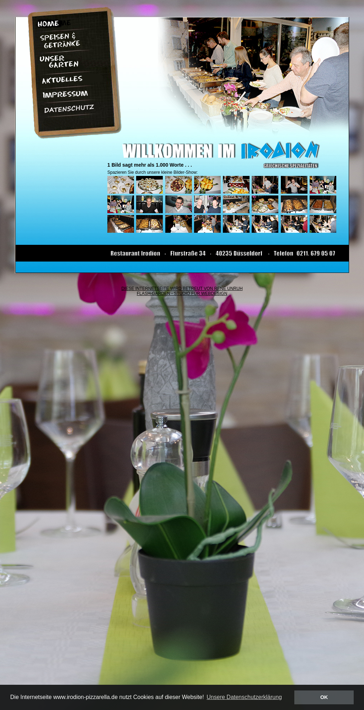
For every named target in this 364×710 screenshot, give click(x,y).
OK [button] (324, 697)
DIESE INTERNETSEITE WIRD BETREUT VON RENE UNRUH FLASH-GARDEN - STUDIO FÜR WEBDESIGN (181, 291)
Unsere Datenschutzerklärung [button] (244, 697)
